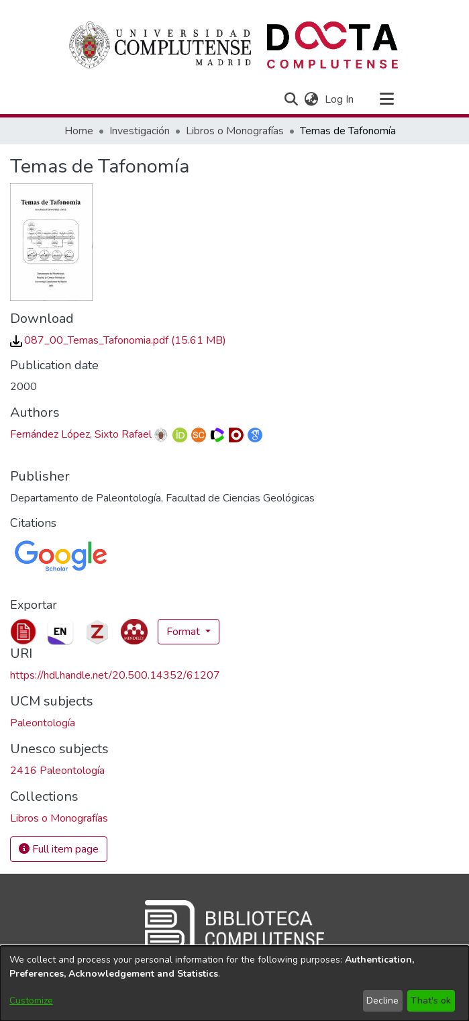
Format (184, 631)
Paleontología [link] (42, 723)
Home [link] (78, 131)
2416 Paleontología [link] (57, 770)
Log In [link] (340, 99)
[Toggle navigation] (387, 99)
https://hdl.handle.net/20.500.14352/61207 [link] (115, 675)
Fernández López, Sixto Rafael (81, 434)
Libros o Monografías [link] (235, 131)
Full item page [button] (59, 849)
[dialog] (234, 983)
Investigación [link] (139, 131)
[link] (118, 340)
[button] (291, 99)
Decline (382, 1000)
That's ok (431, 1000)
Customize (31, 1000)
